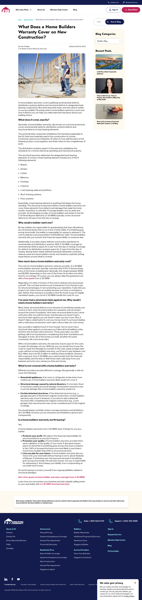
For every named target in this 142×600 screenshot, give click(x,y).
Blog (75, 10)
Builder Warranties (81, 533)
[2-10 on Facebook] (12, 579)
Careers (9, 533)
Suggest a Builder (81, 544)
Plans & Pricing (46, 533)
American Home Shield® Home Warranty (53, 584)
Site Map (10, 548)
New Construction (47, 561)
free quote (29, 278)
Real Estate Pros (47, 550)
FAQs (8, 544)
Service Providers (81, 550)
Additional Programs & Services (87, 537)
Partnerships (113, 551)
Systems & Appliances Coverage (53, 537)
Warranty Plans (22, 10)
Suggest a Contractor (83, 557)
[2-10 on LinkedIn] (5, 579)
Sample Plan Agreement (50, 540)
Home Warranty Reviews (16, 540)
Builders (77, 529)
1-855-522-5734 (96, 521)
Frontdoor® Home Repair (28, 584)
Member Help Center (59, 10)
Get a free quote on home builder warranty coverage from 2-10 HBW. (51, 477)
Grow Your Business (82, 553)
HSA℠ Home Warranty (77, 584)
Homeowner (45, 529)
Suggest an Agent (47, 569)
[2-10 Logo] (6, 11)
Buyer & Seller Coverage (50, 553)
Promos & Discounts (48, 544)
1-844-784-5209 (130, 521)
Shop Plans (132, 10)
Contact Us (114, 2)
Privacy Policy (129, 596)
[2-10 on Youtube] (18, 579)
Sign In (115, 10)
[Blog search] (100, 21)
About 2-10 (11, 529)
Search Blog (116, 22)
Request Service (132, 2)
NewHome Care (80, 540)
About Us (41, 10)
